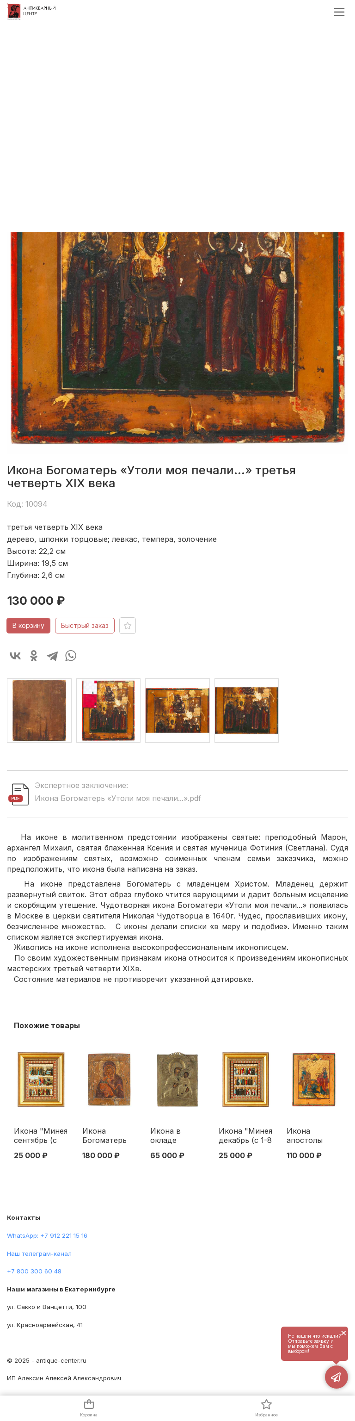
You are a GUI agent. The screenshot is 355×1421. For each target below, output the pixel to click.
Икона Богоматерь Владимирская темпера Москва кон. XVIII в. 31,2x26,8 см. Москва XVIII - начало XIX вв (109, 1136)
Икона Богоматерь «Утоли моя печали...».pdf (118, 798)
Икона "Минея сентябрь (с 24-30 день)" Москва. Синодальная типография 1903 (40, 1136)
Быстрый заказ (85, 625)
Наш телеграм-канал (39, 1253)
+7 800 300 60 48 (34, 1271)
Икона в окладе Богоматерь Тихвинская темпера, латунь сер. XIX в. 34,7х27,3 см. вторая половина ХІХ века (175, 1136)
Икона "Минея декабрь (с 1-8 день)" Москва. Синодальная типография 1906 (245, 1136)
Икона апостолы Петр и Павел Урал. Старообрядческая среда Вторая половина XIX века (314, 1136)
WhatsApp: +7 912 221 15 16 (47, 1235)
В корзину (28, 625)
